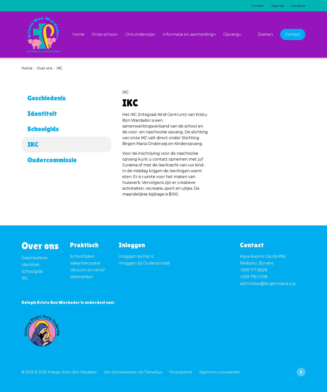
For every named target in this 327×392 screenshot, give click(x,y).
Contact (293, 34)
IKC (25, 278)
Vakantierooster (85, 263)
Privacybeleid (180, 372)
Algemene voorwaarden (219, 372)
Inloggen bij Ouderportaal (144, 263)
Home (27, 68)
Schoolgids (32, 271)
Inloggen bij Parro (136, 256)
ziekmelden (81, 276)
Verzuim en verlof (87, 270)
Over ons (44, 68)
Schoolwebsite (124, 372)
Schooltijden (82, 256)
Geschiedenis (34, 258)
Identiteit (31, 264)
